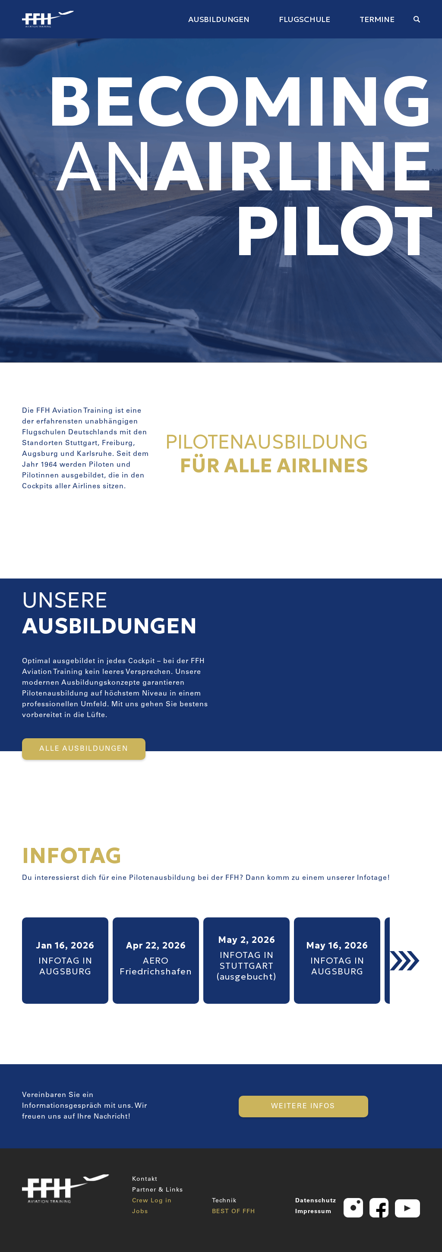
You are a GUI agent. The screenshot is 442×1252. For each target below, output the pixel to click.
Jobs (140, 1212)
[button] (405, 960)
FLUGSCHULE (304, 19)
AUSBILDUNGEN (218, 19)
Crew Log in (152, 1201)
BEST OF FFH (233, 1212)
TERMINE (377, 19)
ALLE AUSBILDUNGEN (83, 749)
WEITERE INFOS (303, 1106)
